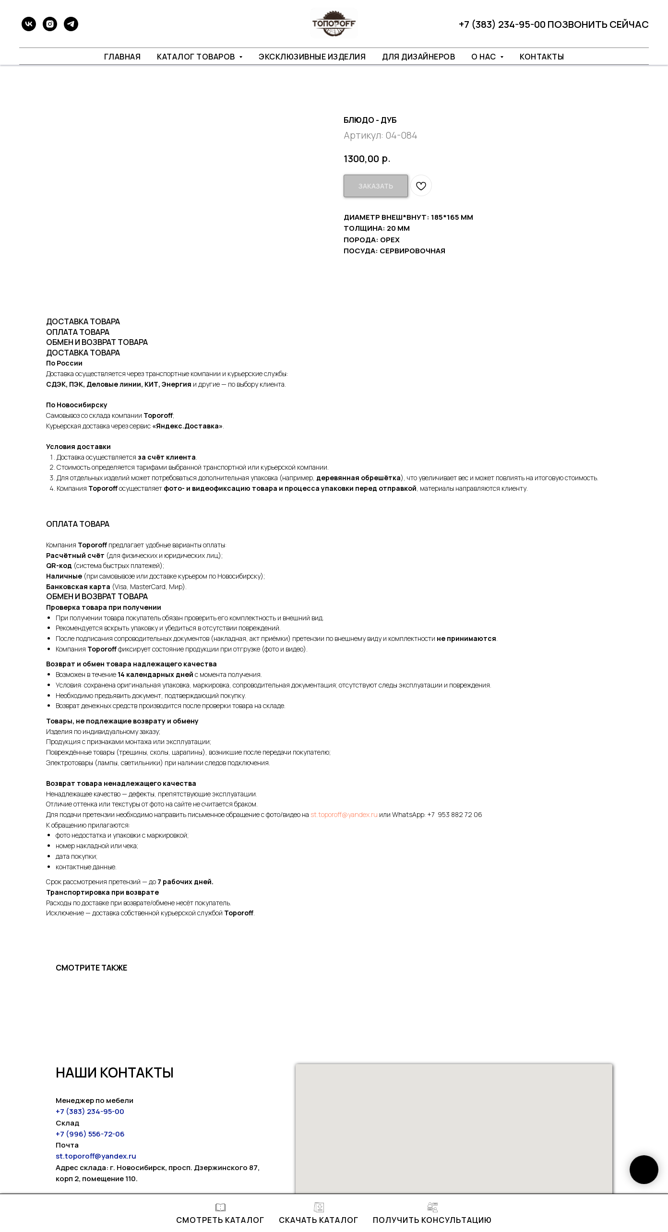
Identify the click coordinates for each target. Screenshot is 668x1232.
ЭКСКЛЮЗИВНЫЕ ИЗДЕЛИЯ (312, 56)
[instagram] (50, 24)
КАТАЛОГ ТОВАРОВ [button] (197, 56)
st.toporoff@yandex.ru (344, 814)
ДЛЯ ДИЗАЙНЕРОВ (418, 56)
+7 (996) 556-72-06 (90, 1134)
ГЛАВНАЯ (122, 56)
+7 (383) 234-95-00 (90, 1111)
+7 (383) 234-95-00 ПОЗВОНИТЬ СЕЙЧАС (554, 24)
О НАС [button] (484, 56)
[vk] (29, 24)
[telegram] (71, 24)
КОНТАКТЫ (542, 56)
